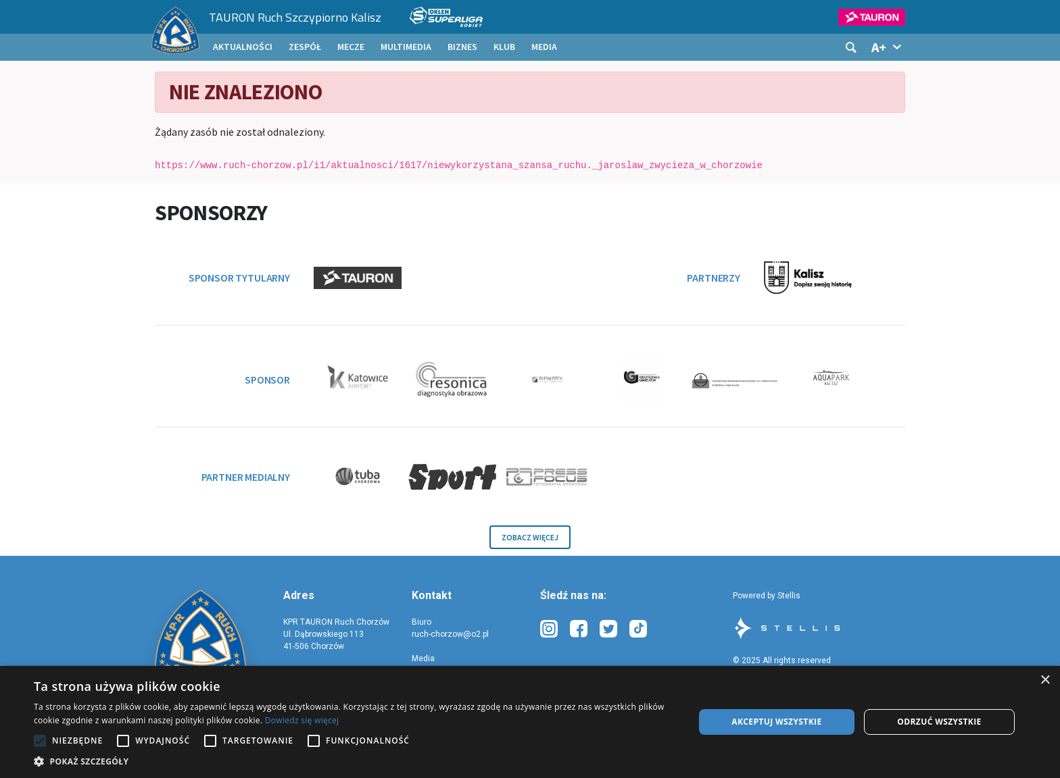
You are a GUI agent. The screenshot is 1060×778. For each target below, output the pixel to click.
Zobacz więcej (530, 537)
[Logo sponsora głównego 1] (863, 17)
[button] (354, 761)
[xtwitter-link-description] (608, 629)
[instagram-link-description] (549, 629)
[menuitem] (243, 47)
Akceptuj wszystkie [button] (776, 721)
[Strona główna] (175, 30)
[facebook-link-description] (578, 629)
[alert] (530, 722)
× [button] (1045, 680)
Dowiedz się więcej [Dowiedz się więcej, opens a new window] (302, 720)
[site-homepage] (200, 633)
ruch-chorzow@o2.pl (450, 634)
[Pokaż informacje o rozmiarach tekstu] (887, 47)
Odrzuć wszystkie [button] (939, 721)
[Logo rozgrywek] (442, 17)
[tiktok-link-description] (638, 629)
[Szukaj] (851, 47)
